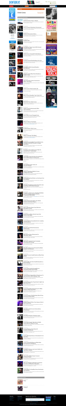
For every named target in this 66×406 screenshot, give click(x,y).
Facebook (48, 397)
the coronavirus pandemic (31, 123)
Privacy (35, 403)
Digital (13, 38)
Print (10, 38)
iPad (14, 38)
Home (15, 6)
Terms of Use (33, 403)
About (30, 403)
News (18, 6)
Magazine (22, 6)
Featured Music (12, 42)
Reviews (31, 6)
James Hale (35, 196)
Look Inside (12, 36)
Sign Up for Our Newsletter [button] (35, 399)
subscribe (11, 6)
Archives (27, 6)
